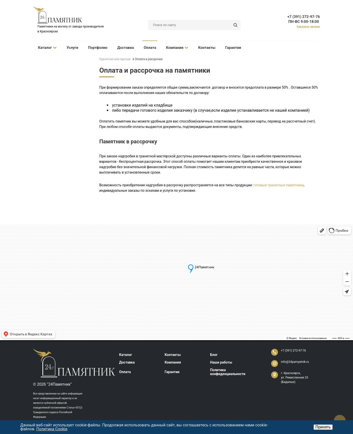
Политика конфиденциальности (227, 372)
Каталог (47, 47)
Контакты (206, 47)
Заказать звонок (308, 26)
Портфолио (97, 47)
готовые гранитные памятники (278, 185)
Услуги (72, 47)
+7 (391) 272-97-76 (303, 16)
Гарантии (233, 47)
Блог (214, 355)
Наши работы (221, 362)
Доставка (125, 47)
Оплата (150, 47)
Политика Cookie (51, 429)
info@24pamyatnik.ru (295, 362)
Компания (177, 47)
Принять (323, 427)
